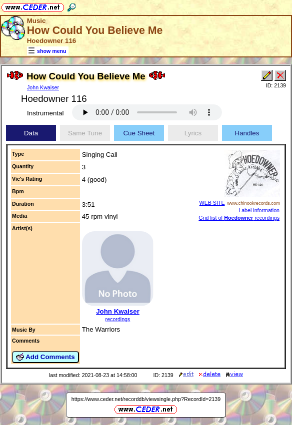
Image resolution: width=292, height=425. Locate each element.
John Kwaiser (43, 87)
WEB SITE (212, 203)
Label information (259, 210)
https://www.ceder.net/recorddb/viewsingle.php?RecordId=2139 (146, 399)
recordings (118, 319)
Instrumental (45, 113)
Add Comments (45, 357)
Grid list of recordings (239, 218)
